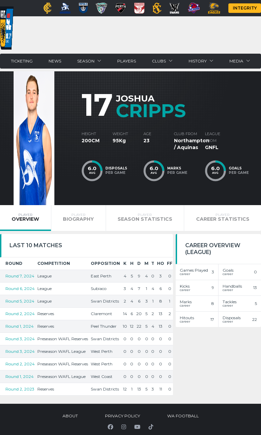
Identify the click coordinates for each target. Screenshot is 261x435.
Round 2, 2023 (19, 389)
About (70, 415)
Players (126, 61)
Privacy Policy (122, 415)
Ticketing (22, 61)
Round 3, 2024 (20, 338)
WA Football (183, 415)
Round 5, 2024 (19, 301)
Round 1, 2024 (19, 326)
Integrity (245, 8)
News (55, 61)
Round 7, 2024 (19, 275)
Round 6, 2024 (20, 288)
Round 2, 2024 (20, 313)
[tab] (25, 218)
